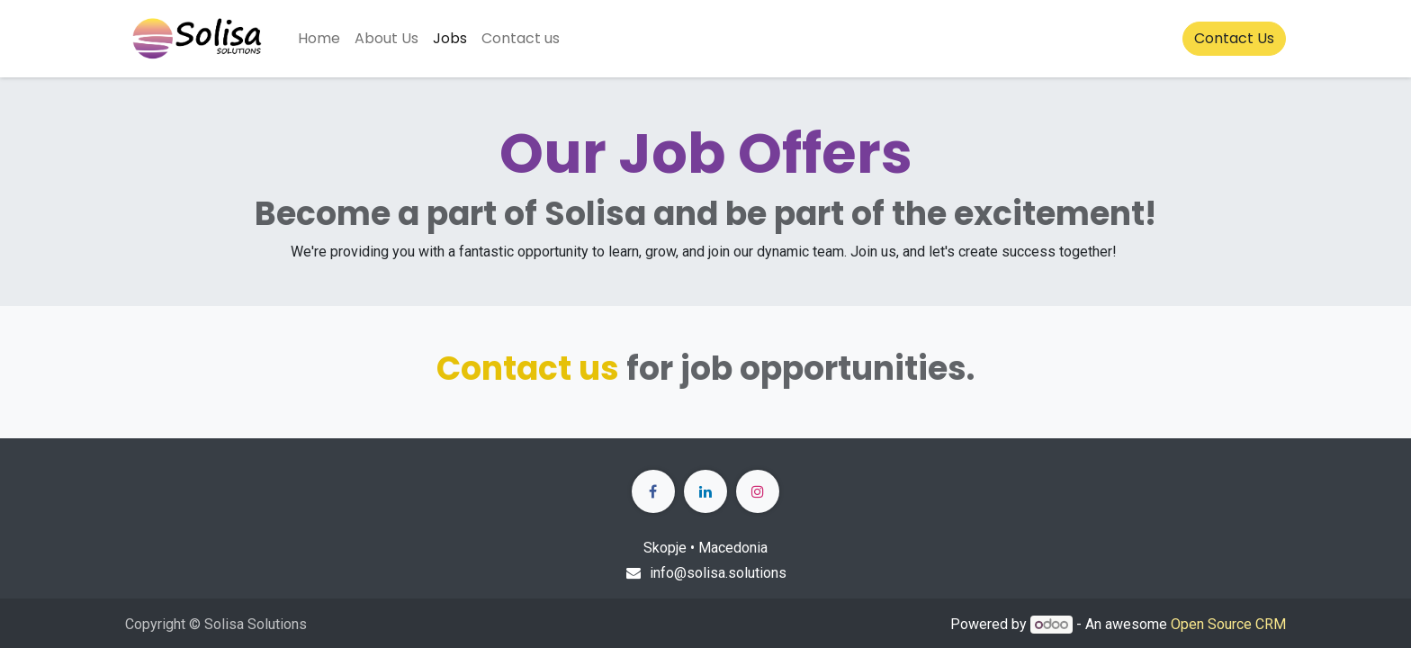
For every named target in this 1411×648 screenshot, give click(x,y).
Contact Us (1234, 38)
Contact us (527, 369)
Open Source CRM (1228, 624)
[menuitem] (319, 39)
